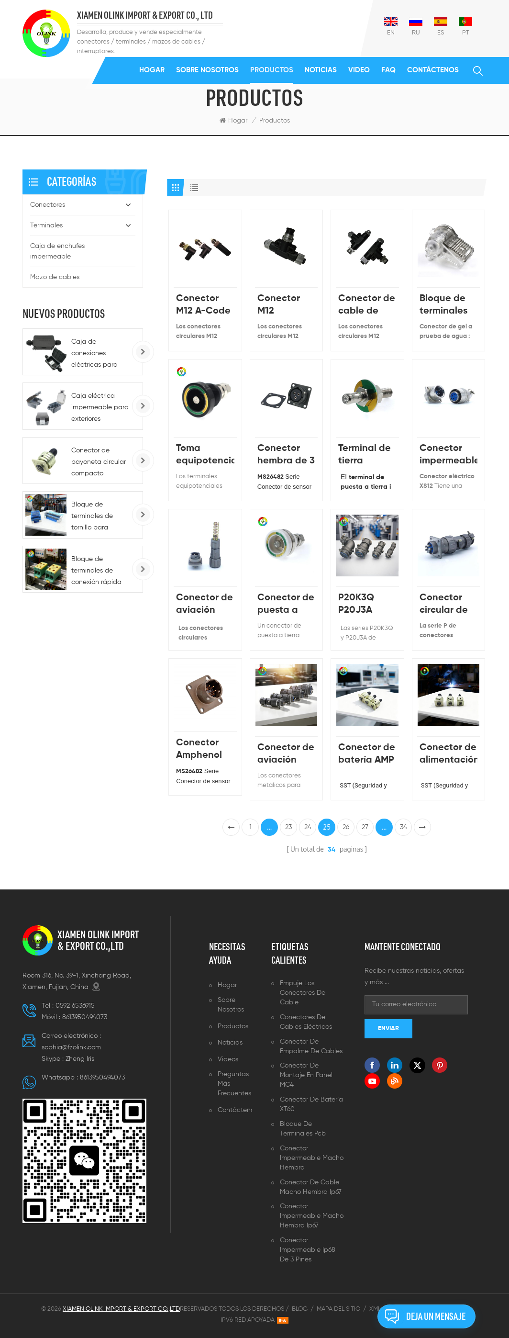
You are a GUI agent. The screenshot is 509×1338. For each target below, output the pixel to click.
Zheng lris (80, 1059)
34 (403, 827)
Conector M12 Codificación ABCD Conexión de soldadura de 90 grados (286, 305)
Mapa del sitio (338, 1309)
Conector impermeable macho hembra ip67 (311, 1216)
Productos (271, 70)
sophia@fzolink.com (71, 1047)
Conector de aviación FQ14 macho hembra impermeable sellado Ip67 (205, 605)
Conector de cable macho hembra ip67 (311, 1187)
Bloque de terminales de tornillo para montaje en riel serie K (94, 517)
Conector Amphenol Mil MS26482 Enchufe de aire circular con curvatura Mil (203, 750)
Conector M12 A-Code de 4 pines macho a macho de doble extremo (203, 305)
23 (288, 827)
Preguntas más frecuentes (234, 1084)
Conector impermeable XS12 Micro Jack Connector (448, 455)
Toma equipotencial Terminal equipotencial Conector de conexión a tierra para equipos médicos (205, 455)
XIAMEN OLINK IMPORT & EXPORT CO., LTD (145, 15)
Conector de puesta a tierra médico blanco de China (285, 605)
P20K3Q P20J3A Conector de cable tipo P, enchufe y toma (366, 605)
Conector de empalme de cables (311, 1046)
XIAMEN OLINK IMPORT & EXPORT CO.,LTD (98, 940)
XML (375, 1309)
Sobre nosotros (207, 70)
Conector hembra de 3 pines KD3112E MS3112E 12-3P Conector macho (286, 455)
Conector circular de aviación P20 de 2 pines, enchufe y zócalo (444, 605)
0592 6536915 (75, 1005)
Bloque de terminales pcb (303, 1129)
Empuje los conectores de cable (302, 993)
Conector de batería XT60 (311, 1104)
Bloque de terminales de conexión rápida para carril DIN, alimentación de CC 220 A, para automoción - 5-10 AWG (100, 572)
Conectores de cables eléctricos (306, 1022)
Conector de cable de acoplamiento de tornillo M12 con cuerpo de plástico (367, 305)
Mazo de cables (54, 277)
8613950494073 (84, 1017)
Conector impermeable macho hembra (311, 1158)
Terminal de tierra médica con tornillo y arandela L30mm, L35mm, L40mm (364, 455)
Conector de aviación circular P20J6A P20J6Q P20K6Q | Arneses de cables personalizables (286, 754)
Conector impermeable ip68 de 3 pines (307, 1250)
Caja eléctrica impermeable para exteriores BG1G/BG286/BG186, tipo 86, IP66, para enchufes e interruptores (103, 409)
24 (307, 827)
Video (359, 70)
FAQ (388, 70)
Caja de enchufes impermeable (57, 251)
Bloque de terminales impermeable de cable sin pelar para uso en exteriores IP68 (448, 305)
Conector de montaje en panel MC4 (306, 1075)
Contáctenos (433, 70)
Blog (300, 1309)
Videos (228, 1059)
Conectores (47, 205)
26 (346, 827)
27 (365, 827)
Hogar (152, 70)
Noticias (321, 70)
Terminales (46, 225)
